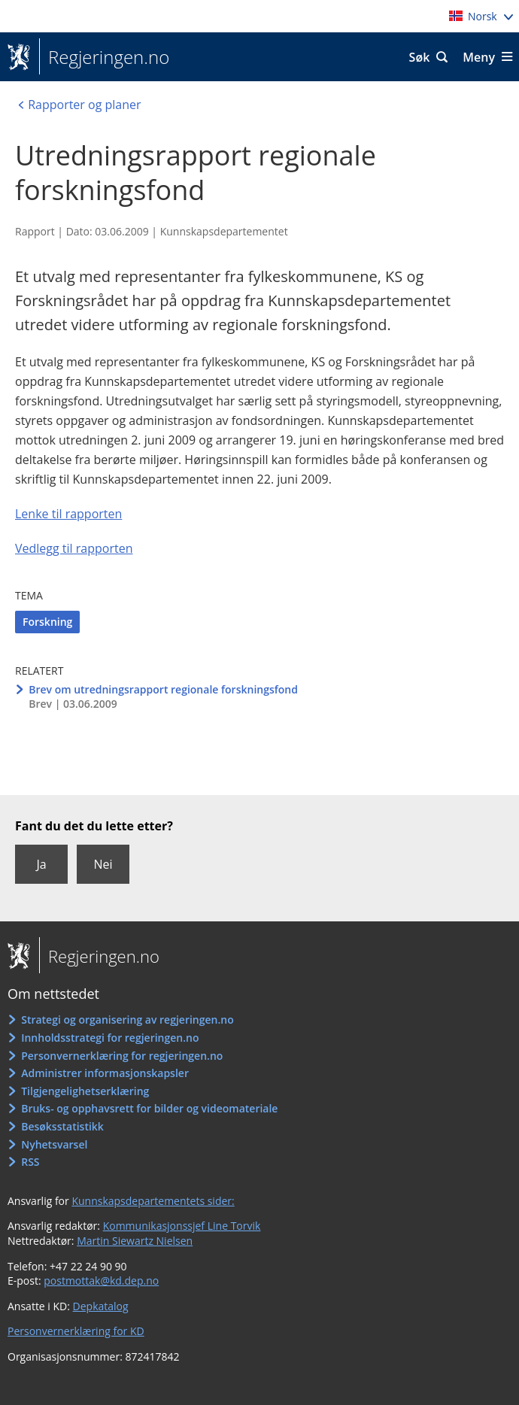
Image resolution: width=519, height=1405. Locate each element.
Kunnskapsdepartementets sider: (152, 1201)
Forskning (47, 621)
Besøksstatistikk (62, 1126)
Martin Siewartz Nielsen (135, 1241)
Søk (419, 57)
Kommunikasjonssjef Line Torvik (182, 1225)
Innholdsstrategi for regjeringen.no (110, 1037)
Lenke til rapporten (68, 513)
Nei (102, 864)
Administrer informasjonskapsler (105, 1073)
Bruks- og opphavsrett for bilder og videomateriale (149, 1108)
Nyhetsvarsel (54, 1144)
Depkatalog (101, 1306)
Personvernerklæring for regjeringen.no (122, 1055)
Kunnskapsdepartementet (224, 231)
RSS (30, 1162)
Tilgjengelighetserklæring (85, 1091)
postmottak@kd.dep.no (101, 1280)
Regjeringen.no (104, 57)
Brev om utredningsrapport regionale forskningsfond (163, 689)
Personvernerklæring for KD (76, 1331)
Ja (41, 864)
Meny (479, 57)
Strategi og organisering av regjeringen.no (127, 1019)
